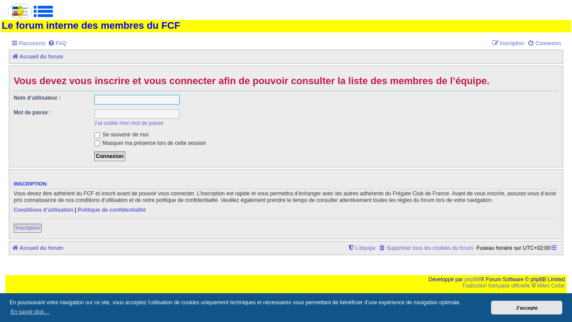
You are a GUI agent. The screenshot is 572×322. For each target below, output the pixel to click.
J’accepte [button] (526, 307)
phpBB (472, 279)
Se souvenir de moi (121, 135)
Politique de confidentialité (111, 210)
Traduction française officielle (496, 286)
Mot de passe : (32, 112)
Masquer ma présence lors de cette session (150, 143)
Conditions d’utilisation (43, 210)
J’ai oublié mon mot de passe (129, 123)
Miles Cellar (551, 286)
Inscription (27, 228)
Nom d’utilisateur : (37, 98)
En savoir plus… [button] (30, 312)
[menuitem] (57, 44)
